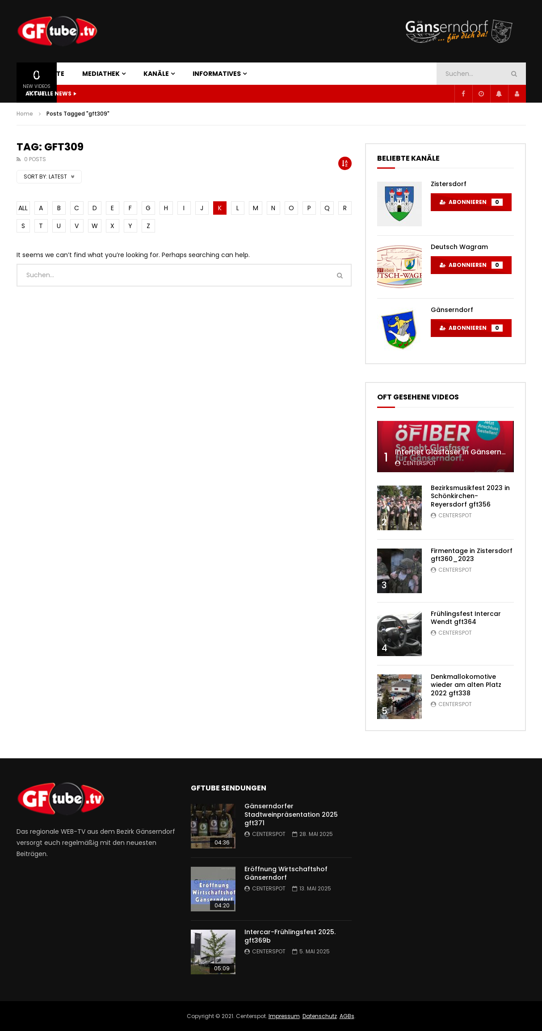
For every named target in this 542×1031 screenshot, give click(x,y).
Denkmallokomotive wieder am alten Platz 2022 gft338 (466, 685)
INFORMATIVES (217, 73)
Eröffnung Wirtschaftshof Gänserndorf (286, 873)
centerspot (419, 463)
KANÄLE (156, 73)
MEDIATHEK (101, 73)
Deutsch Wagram (459, 246)
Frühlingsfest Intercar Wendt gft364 (466, 618)
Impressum (284, 1016)
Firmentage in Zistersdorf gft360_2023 (472, 555)
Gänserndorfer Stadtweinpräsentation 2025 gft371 (291, 814)
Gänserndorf (452, 309)
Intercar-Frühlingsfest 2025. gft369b (290, 936)
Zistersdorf (448, 183)
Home (25, 113)
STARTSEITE (44, 73)
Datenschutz (320, 1016)
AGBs (347, 1016)
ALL (23, 208)
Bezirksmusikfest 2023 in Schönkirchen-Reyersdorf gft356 (470, 496)
